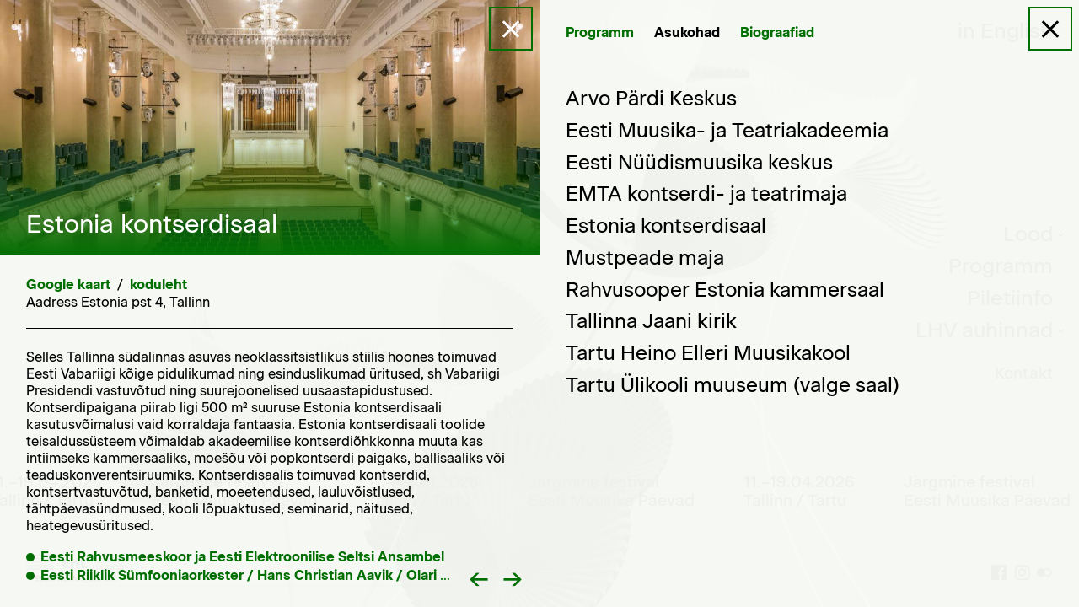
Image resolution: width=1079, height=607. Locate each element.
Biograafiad (777, 32)
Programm (600, 32)
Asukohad (687, 32)
